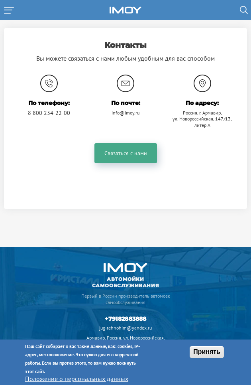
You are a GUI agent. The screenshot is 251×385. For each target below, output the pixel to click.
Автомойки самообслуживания (125, 282)
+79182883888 (125, 319)
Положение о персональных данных (76, 379)
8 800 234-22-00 (49, 113)
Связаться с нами (125, 153)
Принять (206, 351)
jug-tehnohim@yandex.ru (125, 328)
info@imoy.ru (125, 113)
